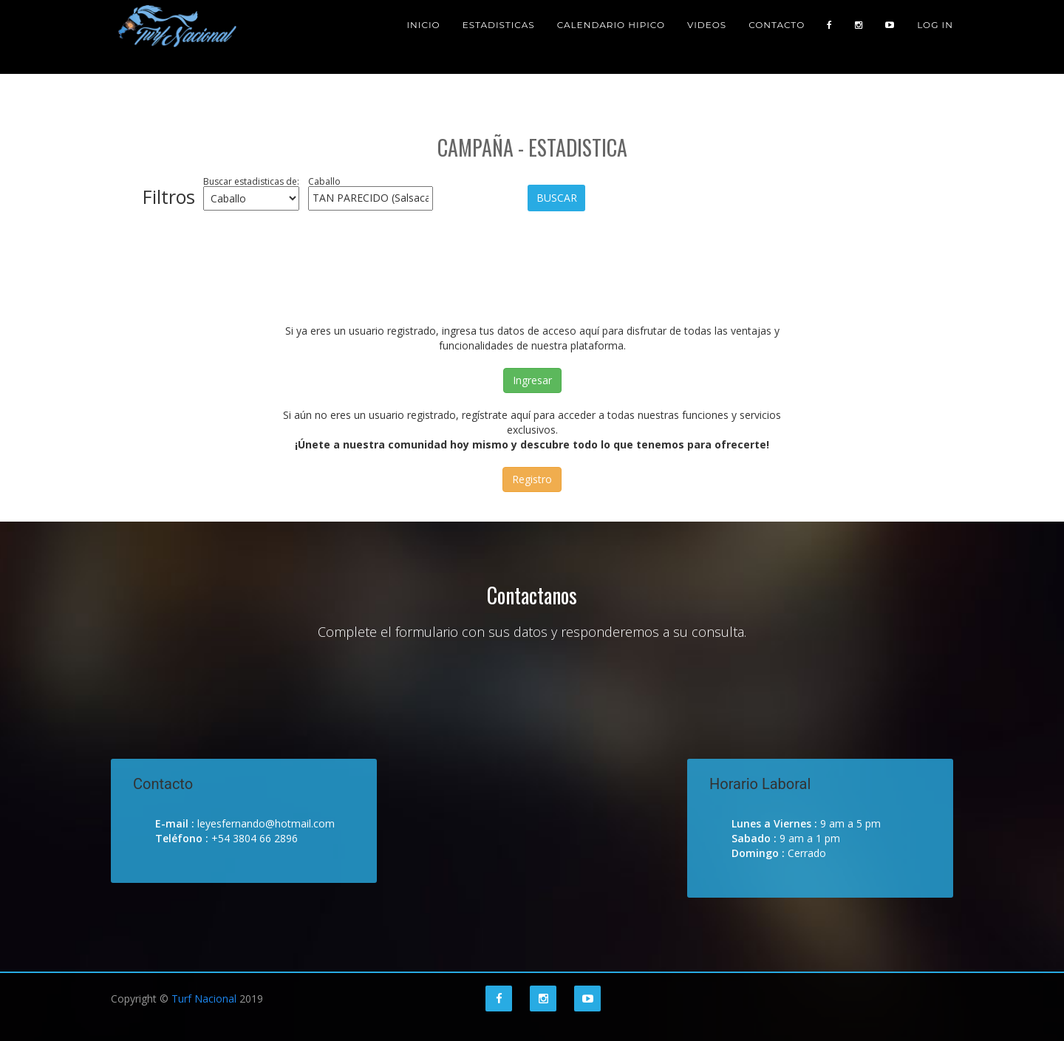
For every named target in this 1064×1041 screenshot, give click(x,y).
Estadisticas (499, 36)
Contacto (776, 36)
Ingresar (532, 380)
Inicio (423, 36)
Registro (532, 479)
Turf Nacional (203, 998)
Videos (706, 36)
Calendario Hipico (611, 36)
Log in (935, 36)
